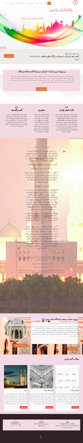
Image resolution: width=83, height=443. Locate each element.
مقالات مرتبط (39, 3)
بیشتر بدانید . (9, 56)
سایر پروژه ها (72, 348)
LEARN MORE (41, 89)
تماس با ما (12, 3)
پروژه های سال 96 (21, 3)
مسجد (6, 3)
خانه (49, 3)
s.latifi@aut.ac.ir (14, 425)
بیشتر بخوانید (75, 407)
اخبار (45, 3)
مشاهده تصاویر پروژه (20, 345)
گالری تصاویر (30, 3)
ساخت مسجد (70, 334)
